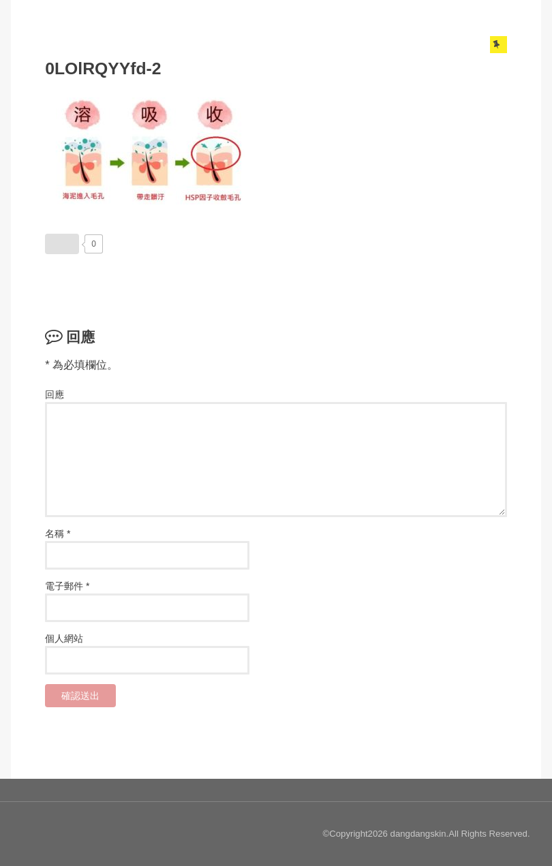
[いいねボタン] (62, 244)
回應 (54, 394)
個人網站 (64, 638)
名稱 (54, 533)
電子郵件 (64, 586)
